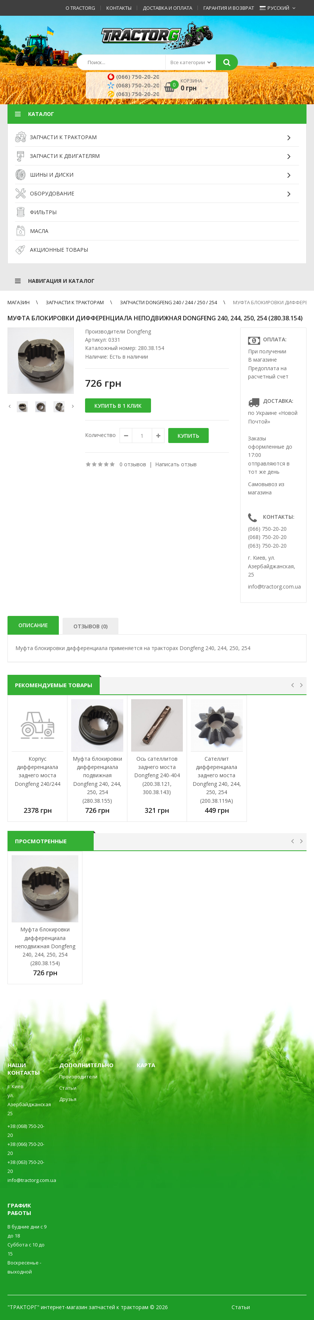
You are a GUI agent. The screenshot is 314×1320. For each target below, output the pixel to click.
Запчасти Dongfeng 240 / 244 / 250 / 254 (168, 302)
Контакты (119, 8)
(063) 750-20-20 (134, 94)
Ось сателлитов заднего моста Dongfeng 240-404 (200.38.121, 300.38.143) (157, 775)
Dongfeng (139, 331)
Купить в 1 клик (118, 405)
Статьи (67, 1087)
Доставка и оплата (167, 8)
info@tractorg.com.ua (274, 586)
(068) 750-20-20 (134, 85)
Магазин (18, 302)
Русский (274, 8)
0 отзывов (133, 464)
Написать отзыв (176, 464)
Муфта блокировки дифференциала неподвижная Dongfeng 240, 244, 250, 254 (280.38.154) (45, 946)
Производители (78, 1076)
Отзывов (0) (90, 626)
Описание (33, 625)
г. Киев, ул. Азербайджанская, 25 (271, 566)
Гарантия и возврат (228, 8)
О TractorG (80, 8)
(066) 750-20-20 (134, 76)
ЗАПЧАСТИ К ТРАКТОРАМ (75, 302)
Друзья (67, 1099)
